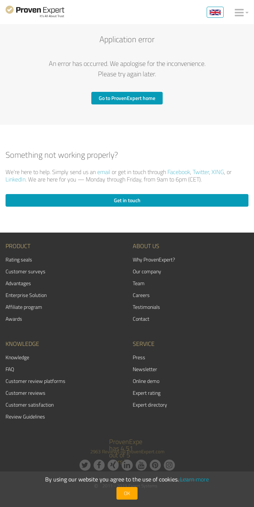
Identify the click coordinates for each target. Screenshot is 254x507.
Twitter (201, 172)
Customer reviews (25, 392)
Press (139, 357)
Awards (14, 318)
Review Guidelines (25, 416)
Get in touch (127, 200)
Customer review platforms (35, 380)
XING (217, 172)
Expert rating (146, 392)
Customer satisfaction (30, 404)
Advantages (18, 283)
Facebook (178, 172)
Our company (147, 271)
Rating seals (19, 259)
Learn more (194, 479)
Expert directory (150, 404)
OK (127, 493)
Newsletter (145, 369)
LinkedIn (16, 179)
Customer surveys (25, 271)
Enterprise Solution (26, 294)
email (103, 172)
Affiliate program (24, 306)
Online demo (146, 380)
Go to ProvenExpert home (127, 97)
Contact (141, 318)
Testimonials (146, 306)
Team (139, 283)
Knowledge (17, 357)
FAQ (10, 369)
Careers (141, 294)
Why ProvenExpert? (154, 259)
